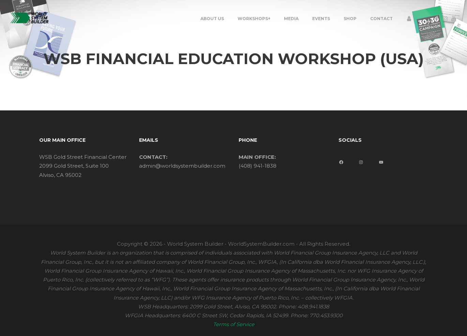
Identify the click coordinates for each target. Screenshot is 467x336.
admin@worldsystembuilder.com (182, 166)
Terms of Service (233, 324)
